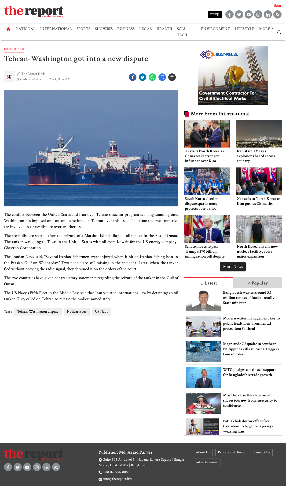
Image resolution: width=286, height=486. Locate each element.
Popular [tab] (257, 283)
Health (164, 28)
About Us (203, 452)
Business (126, 28)
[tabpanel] (233, 361)
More (264, 28)
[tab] (208, 282)
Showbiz (104, 28)
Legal (145, 28)
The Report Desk (33, 74)
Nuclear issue (77, 311)
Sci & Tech (182, 32)
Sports (83, 28)
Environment (215, 28)
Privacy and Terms (232, 452)
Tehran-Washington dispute (38, 311)
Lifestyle (244, 28)
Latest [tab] (208, 283)
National (26, 28)
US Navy (101, 311)
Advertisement (207, 462)
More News (233, 266)
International (56, 28)
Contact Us (262, 452)
